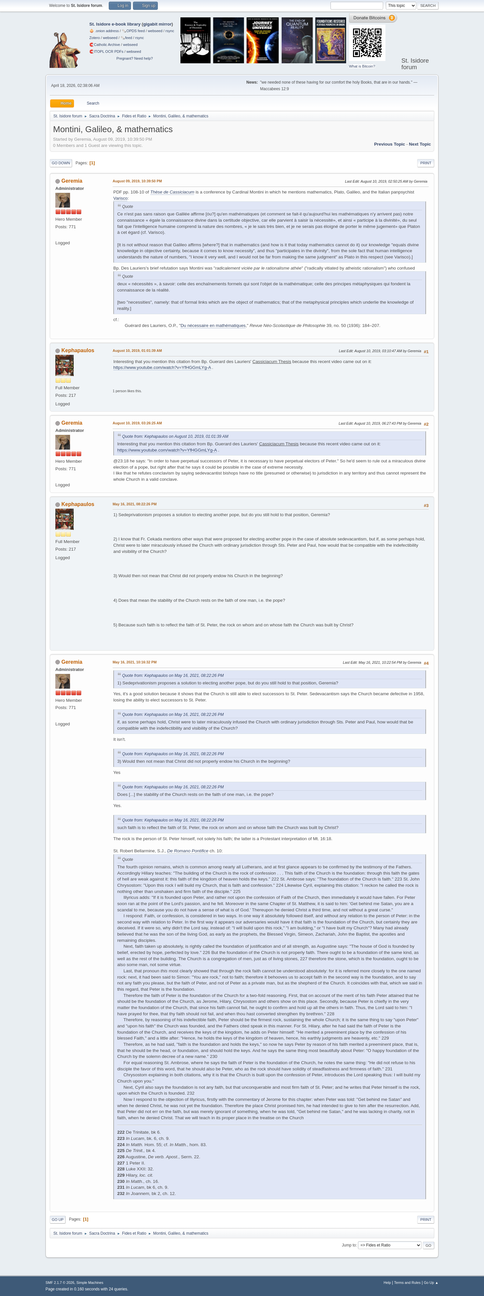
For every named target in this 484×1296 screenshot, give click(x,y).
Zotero (94, 38)
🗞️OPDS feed (133, 31)
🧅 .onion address (104, 31)
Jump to (349, 1245)
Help (387, 1283)
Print (425, 163)
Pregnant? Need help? (134, 58)
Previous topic (389, 144)
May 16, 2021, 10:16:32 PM (135, 662)
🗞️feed (126, 38)
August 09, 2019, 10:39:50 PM (137, 181)
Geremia (71, 181)
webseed (155, 31)
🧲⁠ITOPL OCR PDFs (106, 51)
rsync (169, 31)
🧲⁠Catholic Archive (104, 45)
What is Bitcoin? (362, 66)
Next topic (420, 144)
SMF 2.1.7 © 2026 (60, 1283)
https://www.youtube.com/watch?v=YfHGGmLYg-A (162, 367)
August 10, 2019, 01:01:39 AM (137, 351)
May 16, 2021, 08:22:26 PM (135, 504)
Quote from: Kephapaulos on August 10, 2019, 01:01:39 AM (175, 436)
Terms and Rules (407, 1283)
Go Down (61, 163)
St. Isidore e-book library (114, 24)
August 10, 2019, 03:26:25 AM (137, 423)
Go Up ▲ (431, 1283)
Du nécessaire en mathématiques (213, 325)
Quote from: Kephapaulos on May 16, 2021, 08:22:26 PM (173, 675)
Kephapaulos (77, 350)
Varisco (120, 198)
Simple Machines (89, 1283)
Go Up (58, 1220)
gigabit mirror (157, 24)
